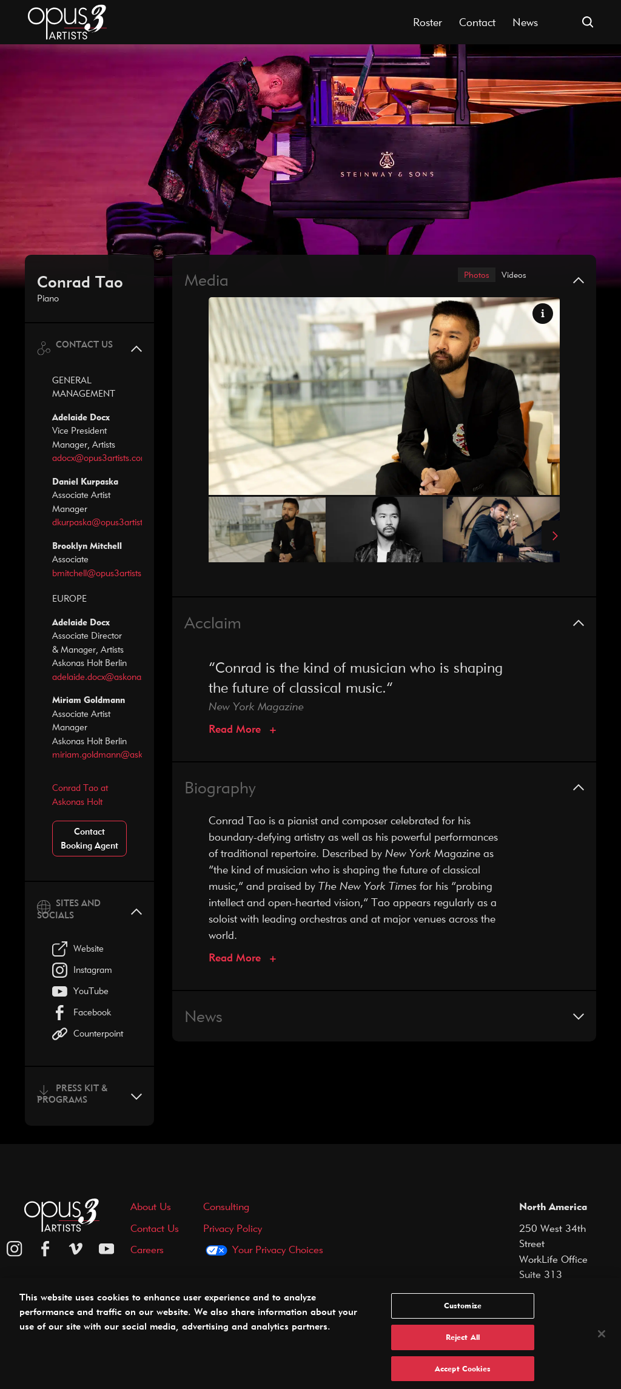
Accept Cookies (463, 1375)
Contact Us (154, 1228)
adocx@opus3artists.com (100, 457)
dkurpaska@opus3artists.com (109, 522)
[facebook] (45, 1249)
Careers (147, 1249)
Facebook (81, 1012)
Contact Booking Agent (89, 838)
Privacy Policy (232, 1228)
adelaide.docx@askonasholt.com (115, 676)
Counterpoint (87, 1033)
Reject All (463, 1343)
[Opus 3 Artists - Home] (67, 21)
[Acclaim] (242, 731)
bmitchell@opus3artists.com (106, 573)
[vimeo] (76, 1249)
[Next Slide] (551, 538)
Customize (463, 1312)
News (525, 22)
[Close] (601, 1340)
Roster (427, 22)
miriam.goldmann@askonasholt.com (123, 754)
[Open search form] (588, 22)
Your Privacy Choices (277, 1249)
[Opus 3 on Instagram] (14, 1249)
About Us (150, 1206)
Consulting (226, 1206)
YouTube (80, 991)
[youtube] (107, 1249)
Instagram (82, 970)
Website (78, 949)
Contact (477, 22)
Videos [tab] (510, 275)
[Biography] (242, 960)
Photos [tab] (467, 275)
